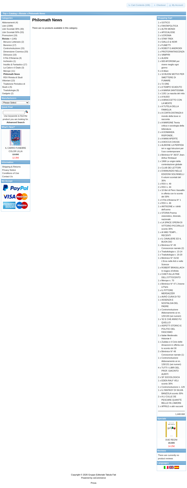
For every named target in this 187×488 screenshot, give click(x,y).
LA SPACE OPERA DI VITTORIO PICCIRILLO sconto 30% (172, 225)
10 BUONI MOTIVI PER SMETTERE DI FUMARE (172, 77)
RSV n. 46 (166, 203)
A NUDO (165, 97)
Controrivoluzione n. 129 (173, 387)
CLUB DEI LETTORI (171, 168)
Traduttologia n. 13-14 (171, 251)
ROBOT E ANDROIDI (171, 48)
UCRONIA (166, 35)
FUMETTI (166, 45)
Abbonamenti (8, 22)
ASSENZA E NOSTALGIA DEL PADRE (169, 303)
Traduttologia (9, 90)
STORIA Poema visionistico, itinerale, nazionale (171, 216)
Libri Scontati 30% (10, 29)
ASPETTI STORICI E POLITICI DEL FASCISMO (171, 328)
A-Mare (164, 71)
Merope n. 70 (167, 280)
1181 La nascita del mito (173, 93)
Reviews (161, 450)
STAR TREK (167, 39)
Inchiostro (8, 61)
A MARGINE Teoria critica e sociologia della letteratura (172, 125)
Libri (4, 26)
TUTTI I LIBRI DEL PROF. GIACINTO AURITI (170, 370)
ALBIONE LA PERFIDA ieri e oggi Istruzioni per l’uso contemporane (172, 148)
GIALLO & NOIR (169, 42)
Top (4, 13)
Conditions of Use (10, 173)
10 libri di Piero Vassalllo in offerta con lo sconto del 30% (173, 193)
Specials (161, 418)
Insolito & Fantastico (13, 64)
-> (6, 39)
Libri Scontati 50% (10, 32)
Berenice (7, 45)
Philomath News (37, 13)
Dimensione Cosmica (13, 51)
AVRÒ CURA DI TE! (171, 296)
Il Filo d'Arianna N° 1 (171, 200)
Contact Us (7, 176)
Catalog (13, 13)
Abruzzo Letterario (12, 42)
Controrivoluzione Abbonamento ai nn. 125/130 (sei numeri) (171, 312)
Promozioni (7, 35)
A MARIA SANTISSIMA (172, 90)
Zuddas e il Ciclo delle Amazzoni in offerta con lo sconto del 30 (172, 345)
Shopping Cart (164, 18)
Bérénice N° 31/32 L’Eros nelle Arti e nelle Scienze (172, 261)
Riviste (22, 13)
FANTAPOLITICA (169, 26)
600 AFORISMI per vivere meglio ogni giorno (170, 64)
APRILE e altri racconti (172, 406)
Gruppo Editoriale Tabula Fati (102, 475)
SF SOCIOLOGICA (170, 377)
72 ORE (165, 84)
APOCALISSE (168, 32)
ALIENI (164, 58)
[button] (140, 5)
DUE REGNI (171, 440)
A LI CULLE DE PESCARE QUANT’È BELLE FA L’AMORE (171, 399)
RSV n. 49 (166, 184)
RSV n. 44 (166, 187)
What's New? (8, 127)
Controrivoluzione (11, 48)
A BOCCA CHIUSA (170, 142)
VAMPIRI (165, 55)
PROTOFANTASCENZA (172, 51)
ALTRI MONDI (168, 29)
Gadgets (6, 93)
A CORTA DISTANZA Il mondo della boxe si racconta (172, 116)
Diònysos (7, 55)
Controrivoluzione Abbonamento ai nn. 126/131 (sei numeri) (171, 361)
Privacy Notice (9, 170)
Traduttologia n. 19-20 (171, 254)
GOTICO (165, 22)
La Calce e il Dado (12, 67)
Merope (7, 71)
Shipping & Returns (11, 167)
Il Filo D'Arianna (10, 58)
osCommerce (99, 478)
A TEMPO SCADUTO (171, 87)
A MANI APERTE (169, 138)
